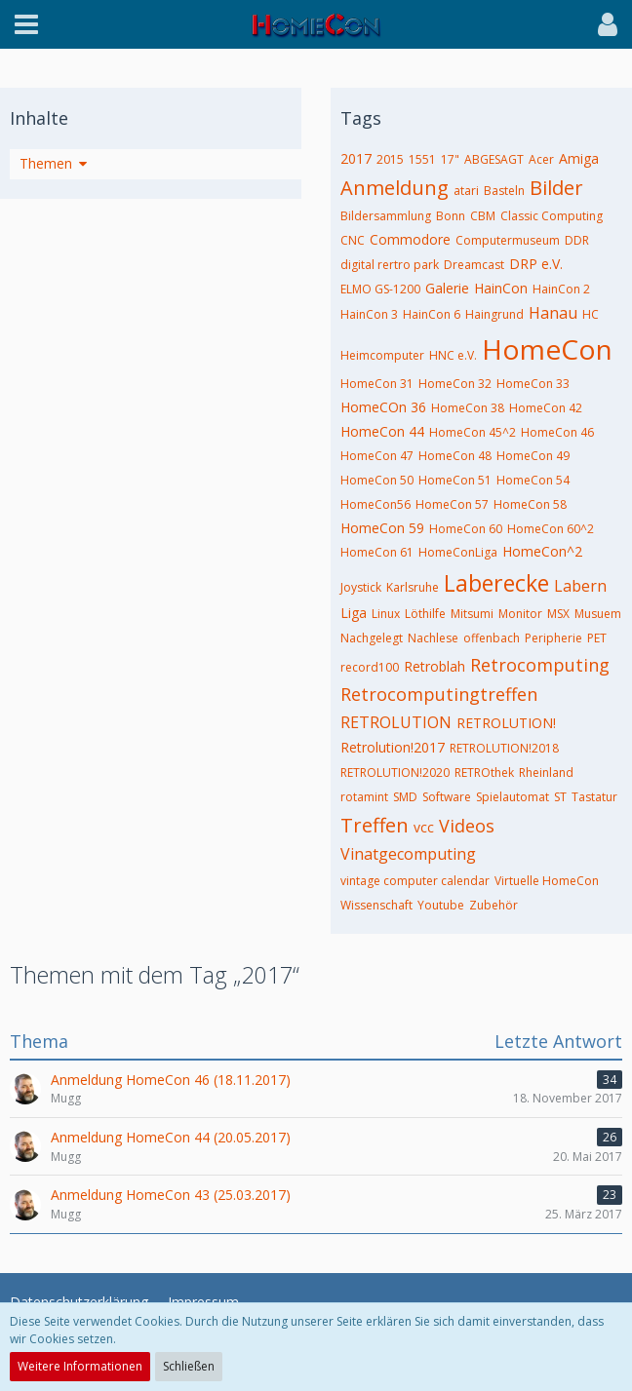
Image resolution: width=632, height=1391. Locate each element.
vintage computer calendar (415, 880)
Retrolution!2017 (392, 747)
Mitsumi (472, 613)
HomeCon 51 (455, 480)
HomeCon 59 (382, 528)
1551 (422, 159)
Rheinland (546, 772)
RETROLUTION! (506, 723)
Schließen (189, 1366)
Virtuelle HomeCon (546, 880)
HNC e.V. (453, 355)
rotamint (364, 797)
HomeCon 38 (467, 408)
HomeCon (547, 348)
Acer (541, 159)
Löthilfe (425, 613)
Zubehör (493, 905)
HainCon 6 (431, 314)
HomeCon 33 (533, 383)
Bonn (450, 216)
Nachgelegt (371, 638)
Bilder (556, 187)
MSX (558, 613)
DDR (577, 240)
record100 (369, 667)
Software (446, 797)
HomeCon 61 (377, 552)
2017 (356, 158)
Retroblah (434, 666)
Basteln (504, 190)
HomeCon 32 (455, 383)
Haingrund (494, 314)
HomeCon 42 (545, 408)
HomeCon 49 (533, 455)
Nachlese (433, 638)
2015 (390, 159)
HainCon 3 (369, 314)
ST (560, 797)
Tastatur (594, 797)
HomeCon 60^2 (550, 529)
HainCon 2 (561, 289)
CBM (482, 216)
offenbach (491, 638)
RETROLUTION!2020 (395, 772)
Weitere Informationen (80, 1366)
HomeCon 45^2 (472, 432)
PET (597, 638)
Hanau (553, 313)
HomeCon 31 (377, 383)
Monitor (520, 613)
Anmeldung (394, 187)
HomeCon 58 (530, 504)
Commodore (410, 239)
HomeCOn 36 (383, 407)
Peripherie (553, 638)
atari (466, 190)
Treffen (374, 825)
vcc (424, 827)
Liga (353, 612)
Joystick (360, 587)
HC (590, 314)
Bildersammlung (385, 216)
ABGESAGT (494, 159)
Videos (466, 825)
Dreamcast (474, 264)
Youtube (440, 905)
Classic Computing (551, 216)
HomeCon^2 (542, 551)
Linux (386, 613)
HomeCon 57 (452, 504)
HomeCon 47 (377, 455)
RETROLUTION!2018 (504, 748)
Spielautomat (512, 797)
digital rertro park (389, 264)
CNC (352, 240)
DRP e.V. (536, 263)
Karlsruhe (412, 587)
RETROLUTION (396, 722)
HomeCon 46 (557, 432)
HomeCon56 (375, 504)
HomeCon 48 (455, 455)
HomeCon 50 (377, 480)
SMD (405, 797)
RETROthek (484, 772)
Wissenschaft (376, 905)
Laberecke (496, 583)
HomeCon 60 (465, 529)
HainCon (501, 288)
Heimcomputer (382, 355)
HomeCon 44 (382, 431)
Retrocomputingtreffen (438, 694)
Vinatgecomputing (408, 854)
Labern (580, 586)
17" (450, 159)
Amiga (579, 158)
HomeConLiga (457, 552)
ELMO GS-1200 (380, 289)
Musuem (597, 613)
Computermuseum (507, 240)
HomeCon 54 (533, 480)
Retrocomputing (540, 664)
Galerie (447, 288)
